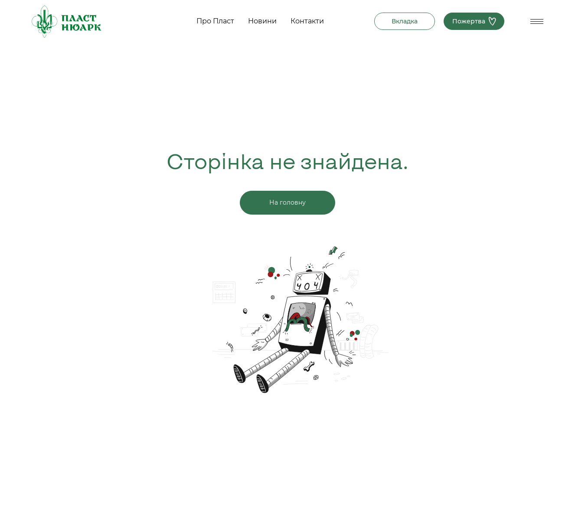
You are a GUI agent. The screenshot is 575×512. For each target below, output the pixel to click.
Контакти (307, 21)
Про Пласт (215, 21)
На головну (287, 202)
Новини (262, 21)
